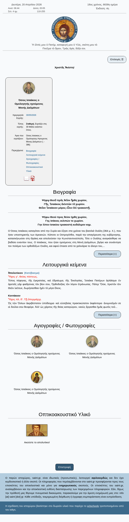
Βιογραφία (31, 151)
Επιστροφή (64, 467)
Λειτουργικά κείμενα (35, 155)
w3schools (93, 505)
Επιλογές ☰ (116, 59)
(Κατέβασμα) (31, 272)
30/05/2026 (31, 115)
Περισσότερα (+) (107, 253)
